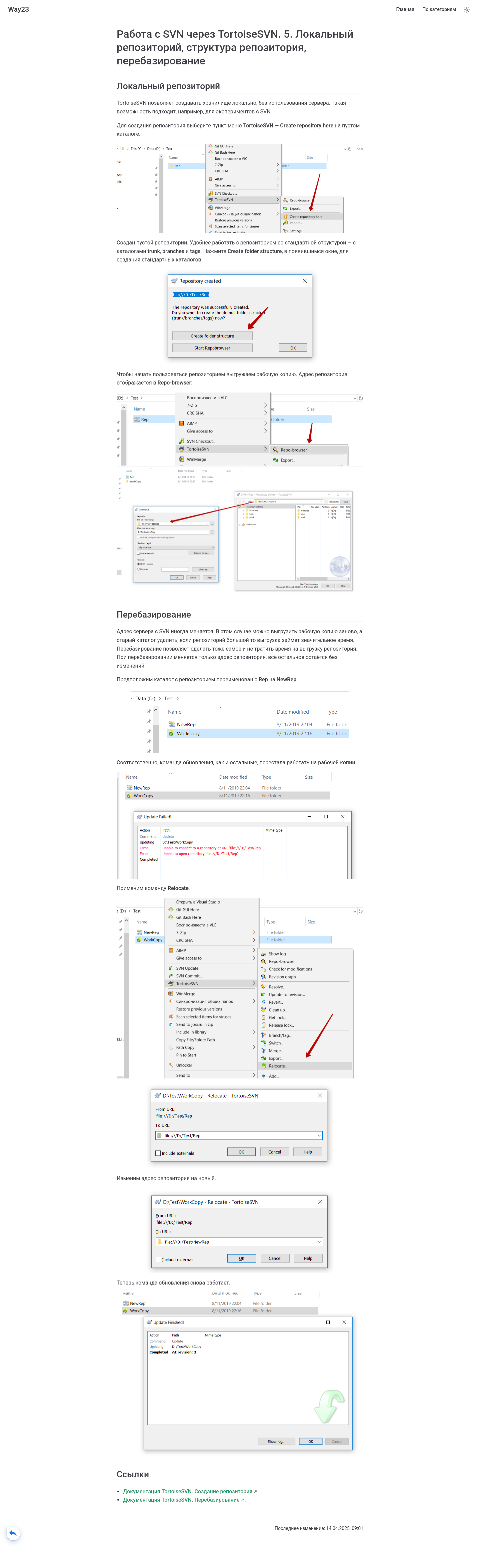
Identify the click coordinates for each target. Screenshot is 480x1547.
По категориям (439, 9)
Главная (405, 9)
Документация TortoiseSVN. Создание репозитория (187, 1491)
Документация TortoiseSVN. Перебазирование (181, 1500)
